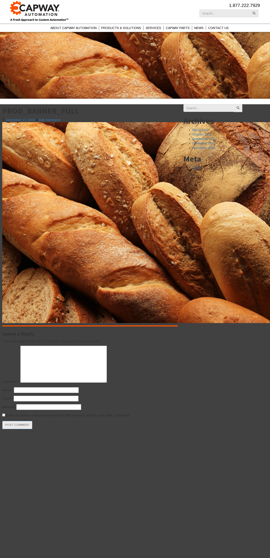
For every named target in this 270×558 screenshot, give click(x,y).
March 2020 (200, 130)
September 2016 (204, 139)
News (199, 28)
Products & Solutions (121, 28)
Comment (10, 381)
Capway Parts (178, 28)
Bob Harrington (49, 120)
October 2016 (202, 134)
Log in (196, 167)
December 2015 (203, 143)
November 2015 (203, 148)
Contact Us (218, 28)
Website (8, 407)
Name (7, 390)
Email (7, 398)
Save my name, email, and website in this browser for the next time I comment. (68, 415)
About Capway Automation (73, 28)
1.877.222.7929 (244, 5)
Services (153, 28)
